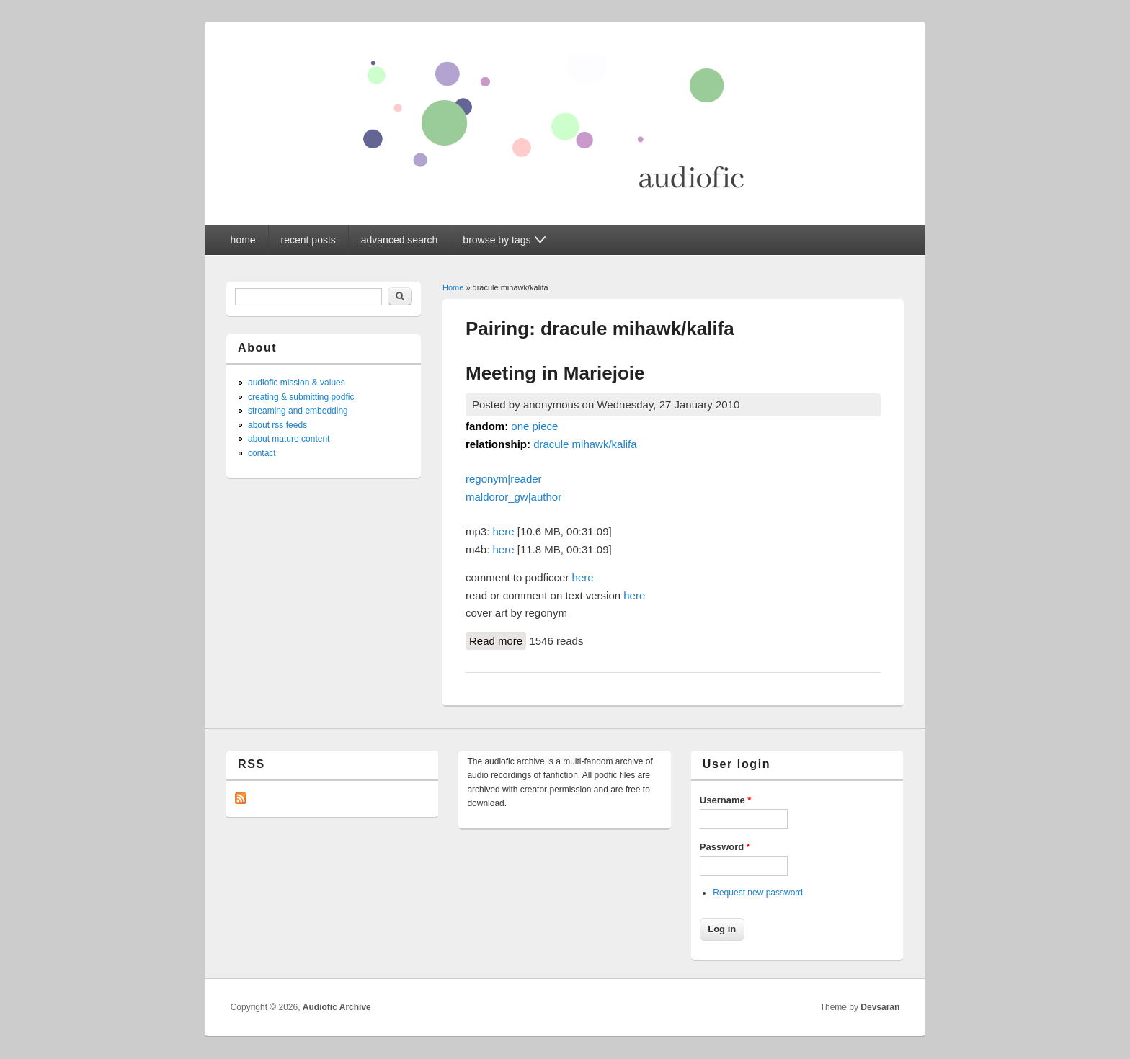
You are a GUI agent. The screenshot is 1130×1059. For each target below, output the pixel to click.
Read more (497, 640)
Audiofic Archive (337, 1007)
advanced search (399, 240)
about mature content (288, 439)
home (243, 240)
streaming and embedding (298, 411)
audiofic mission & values (296, 382)
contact (262, 453)
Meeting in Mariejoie (555, 373)
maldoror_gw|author (513, 497)
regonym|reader (504, 479)
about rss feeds (277, 425)
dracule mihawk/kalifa (584, 444)
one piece (534, 426)
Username (726, 800)
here (504, 531)
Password (725, 846)
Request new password (758, 893)
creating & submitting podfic (301, 397)
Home (452, 287)
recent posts (308, 240)
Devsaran (879, 1007)
